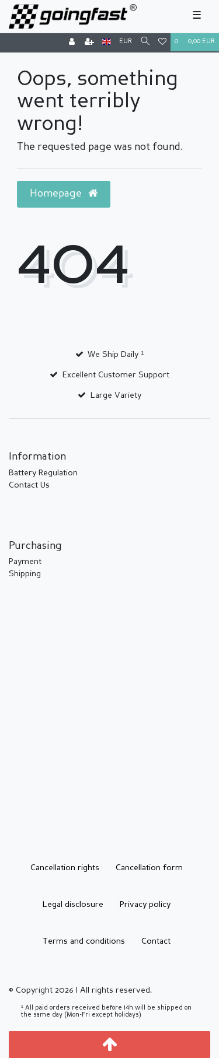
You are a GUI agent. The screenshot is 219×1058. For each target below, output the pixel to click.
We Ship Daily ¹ (116, 355)
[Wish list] (162, 42)
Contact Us (29, 485)
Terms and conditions (84, 941)
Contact (156, 941)
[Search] (145, 42)
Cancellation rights (64, 868)
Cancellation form (149, 868)
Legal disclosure (73, 905)
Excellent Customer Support (115, 375)
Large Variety (116, 395)
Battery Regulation (43, 473)
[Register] (89, 42)
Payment (25, 562)
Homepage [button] (64, 193)
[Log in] (72, 42)
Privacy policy (145, 905)
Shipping (25, 574)
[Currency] (125, 42)
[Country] (106, 42)
